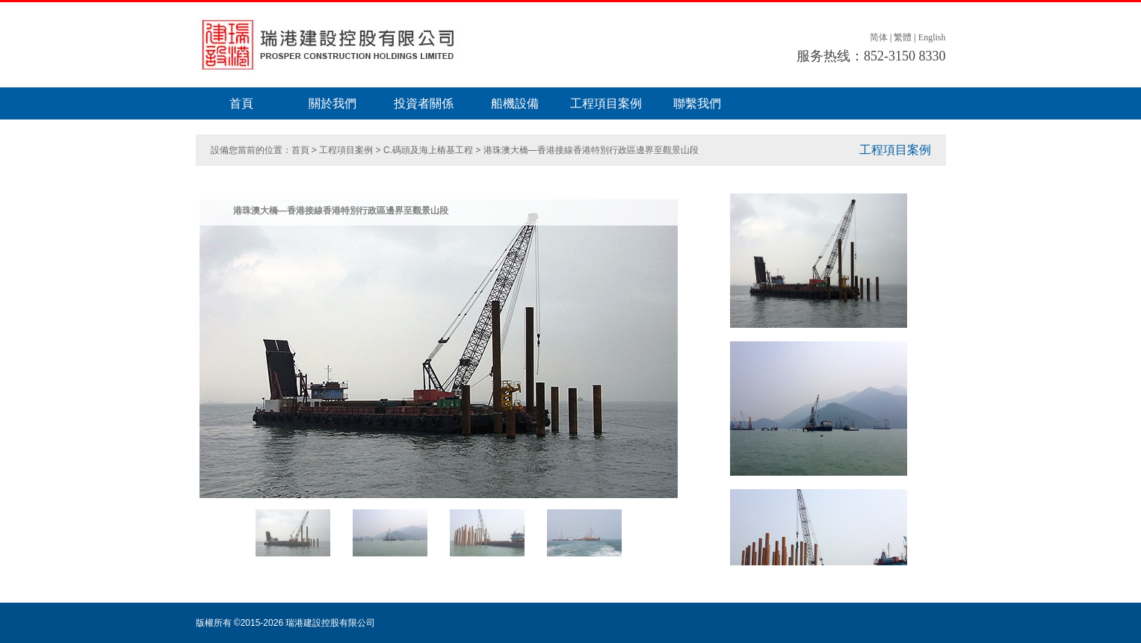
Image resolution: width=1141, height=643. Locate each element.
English (932, 37)
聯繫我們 (697, 103)
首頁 (241, 103)
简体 (879, 37)
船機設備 (515, 103)
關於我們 (332, 103)
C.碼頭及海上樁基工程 (428, 150)
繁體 (903, 37)
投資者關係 (424, 103)
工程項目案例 (606, 103)
